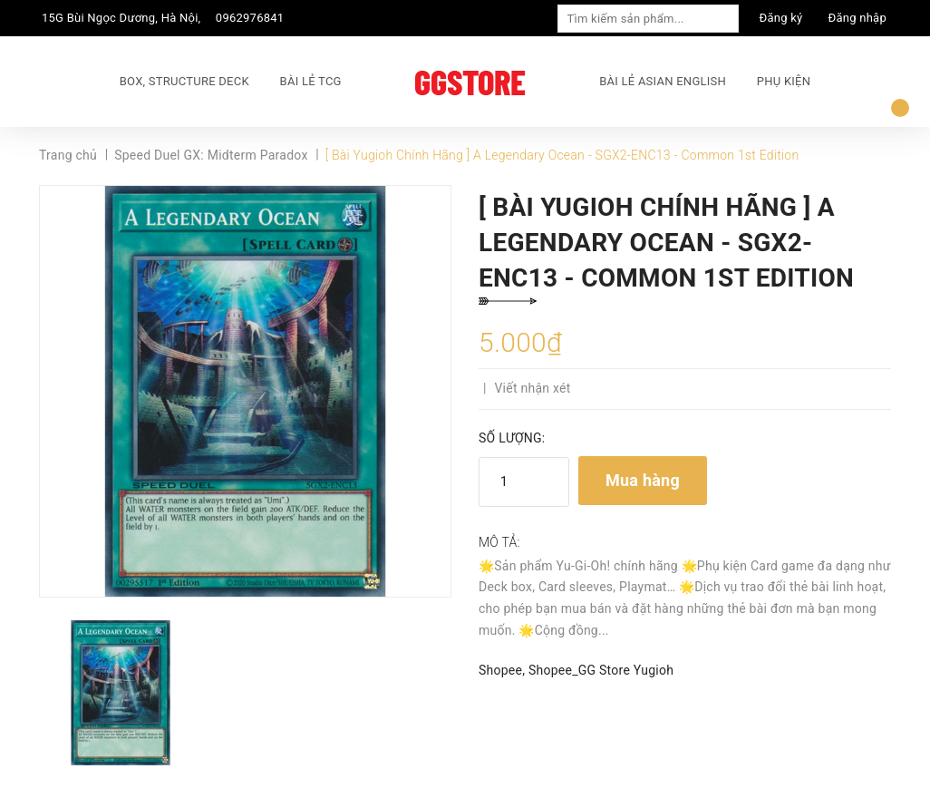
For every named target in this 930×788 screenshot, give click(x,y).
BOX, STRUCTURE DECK (184, 81)
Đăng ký (781, 17)
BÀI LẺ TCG (311, 81)
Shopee (500, 670)
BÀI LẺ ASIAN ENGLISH (662, 81)
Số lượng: (512, 438)
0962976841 (250, 17)
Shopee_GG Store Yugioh (600, 670)
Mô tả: (499, 542)
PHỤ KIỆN (783, 81)
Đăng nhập (857, 17)
